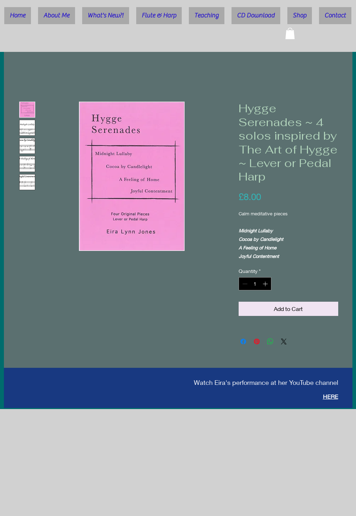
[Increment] (265, 284)
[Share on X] (284, 341)
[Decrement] (244, 284)
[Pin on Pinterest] (257, 341)
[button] (290, 33)
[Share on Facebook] (243, 341)
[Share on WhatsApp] (270, 341)
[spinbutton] (255, 284)
